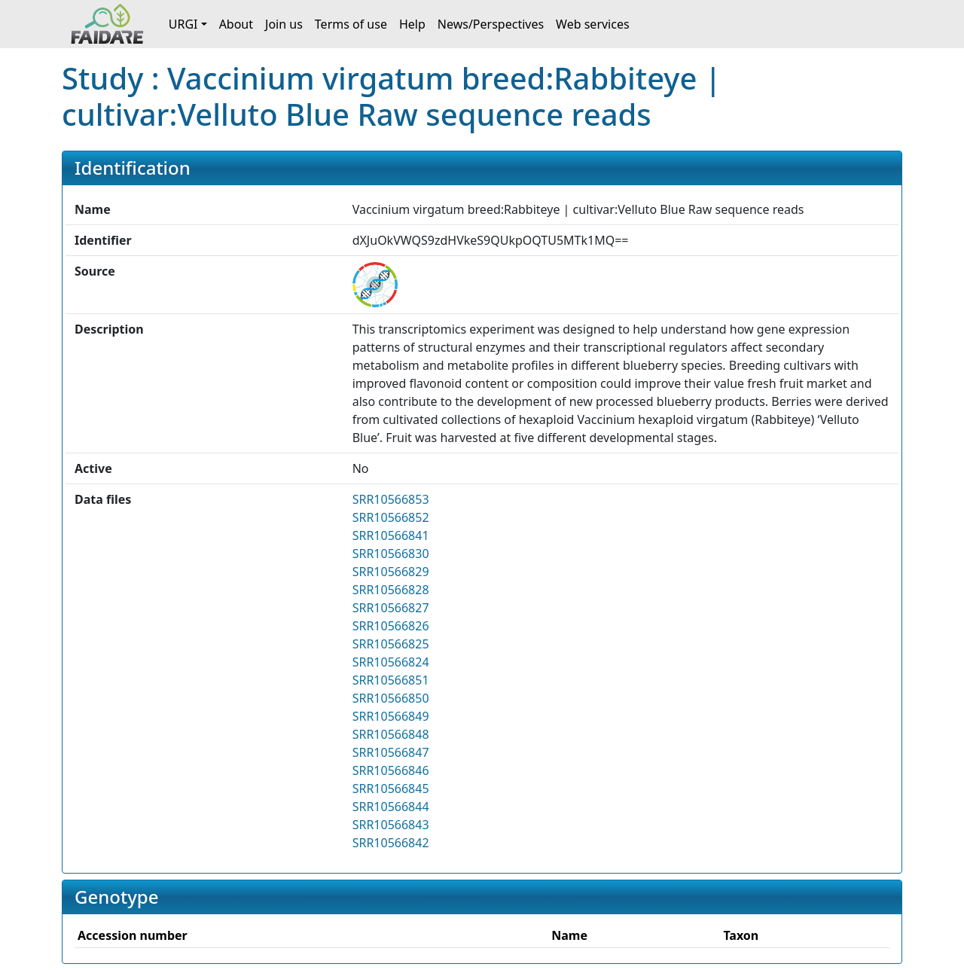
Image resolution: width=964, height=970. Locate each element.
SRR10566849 (390, 716)
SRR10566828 (390, 589)
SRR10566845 (390, 788)
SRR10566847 (390, 752)
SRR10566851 (390, 680)
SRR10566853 (390, 499)
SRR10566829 (390, 571)
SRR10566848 (390, 734)
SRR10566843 (390, 824)
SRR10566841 (390, 535)
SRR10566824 (390, 662)
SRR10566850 (390, 698)
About (236, 24)
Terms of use (351, 24)
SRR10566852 (390, 517)
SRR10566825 (390, 644)
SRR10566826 (390, 626)
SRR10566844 (390, 806)
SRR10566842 (390, 842)
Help (412, 24)
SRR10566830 (390, 553)
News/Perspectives (491, 24)
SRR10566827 (390, 607)
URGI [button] (183, 24)
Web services (593, 24)
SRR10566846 (390, 770)
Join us (284, 24)
